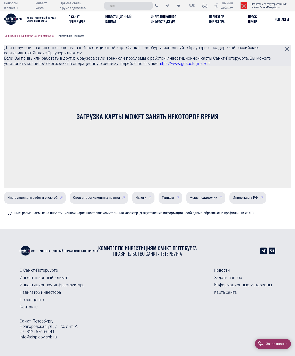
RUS (192, 6)
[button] (76, 19)
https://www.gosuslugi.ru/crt (184, 63)
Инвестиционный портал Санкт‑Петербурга (29, 36)
